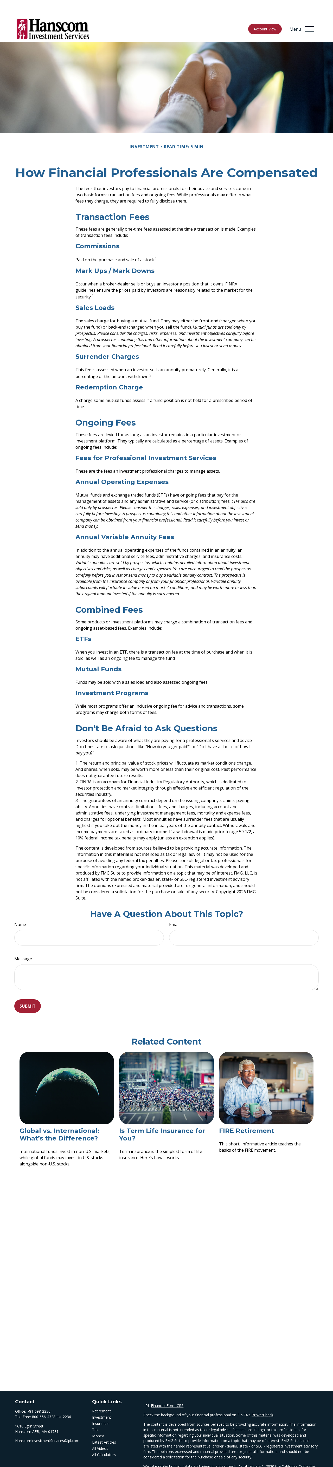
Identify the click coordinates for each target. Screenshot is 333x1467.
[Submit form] (27, 990)
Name (20, 909)
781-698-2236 (38, 1395)
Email (174, 909)
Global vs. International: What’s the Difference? (59, 1118)
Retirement (101, 1395)
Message (23, 943)
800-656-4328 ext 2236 (51, 1401)
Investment (101, 1401)
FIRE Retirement (246, 1115)
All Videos (100, 1432)
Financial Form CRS (167, 1389)
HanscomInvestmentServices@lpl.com (47, 1425)
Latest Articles (104, 1426)
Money (98, 1420)
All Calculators (104, 1439)
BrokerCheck (262, 1399)
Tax (95, 1414)
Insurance (100, 1407)
